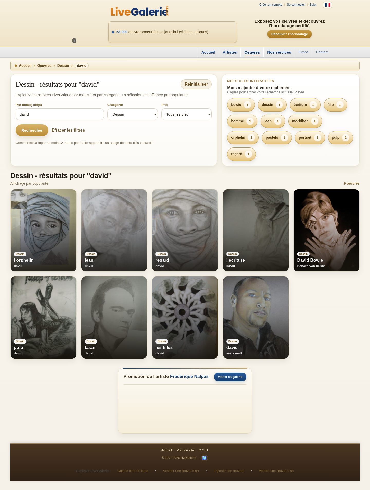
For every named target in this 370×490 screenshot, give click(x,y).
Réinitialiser (196, 84)
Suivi (313, 4)
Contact (322, 52)
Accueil (208, 52)
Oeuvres (252, 52)
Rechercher (32, 130)
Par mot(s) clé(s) (29, 105)
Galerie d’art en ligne (132, 471)
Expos (304, 52)
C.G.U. (204, 450)
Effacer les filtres (68, 130)
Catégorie (115, 105)
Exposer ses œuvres (229, 471)
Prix (164, 105)
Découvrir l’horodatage (289, 34)
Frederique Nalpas (189, 376)
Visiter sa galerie (230, 377)
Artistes (230, 52)
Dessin (63, 65)
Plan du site (185, 450)
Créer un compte (270, 4)
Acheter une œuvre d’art (181, 471)
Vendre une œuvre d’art (276, 471)
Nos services (279, 52)
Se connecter (296, 4)
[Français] (327, 5)
